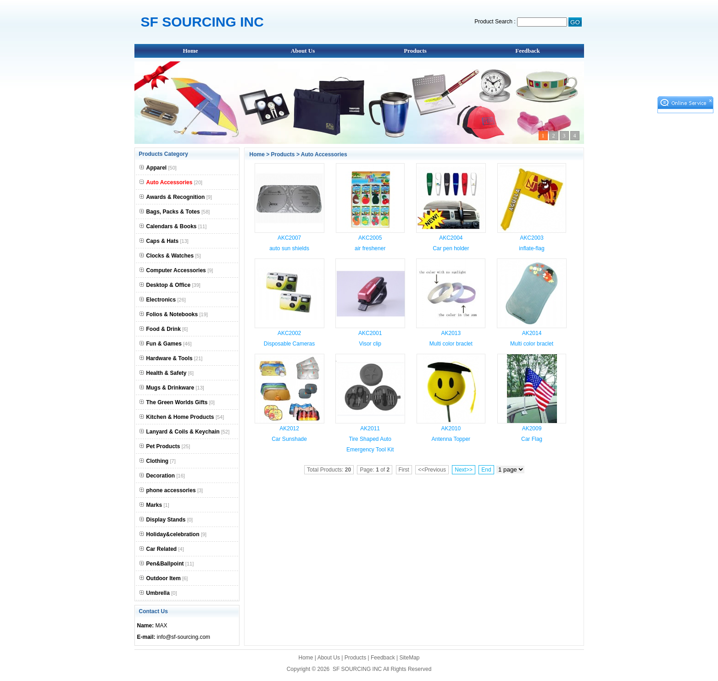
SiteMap (409, 657)
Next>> (464, 470)
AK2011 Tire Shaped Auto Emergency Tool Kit (370, 439)
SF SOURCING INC (357, 669)
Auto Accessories (324, 154)
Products (415, 50)
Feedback (527, 50)
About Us (303, 50)
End (486, 470)
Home (190, 50)
